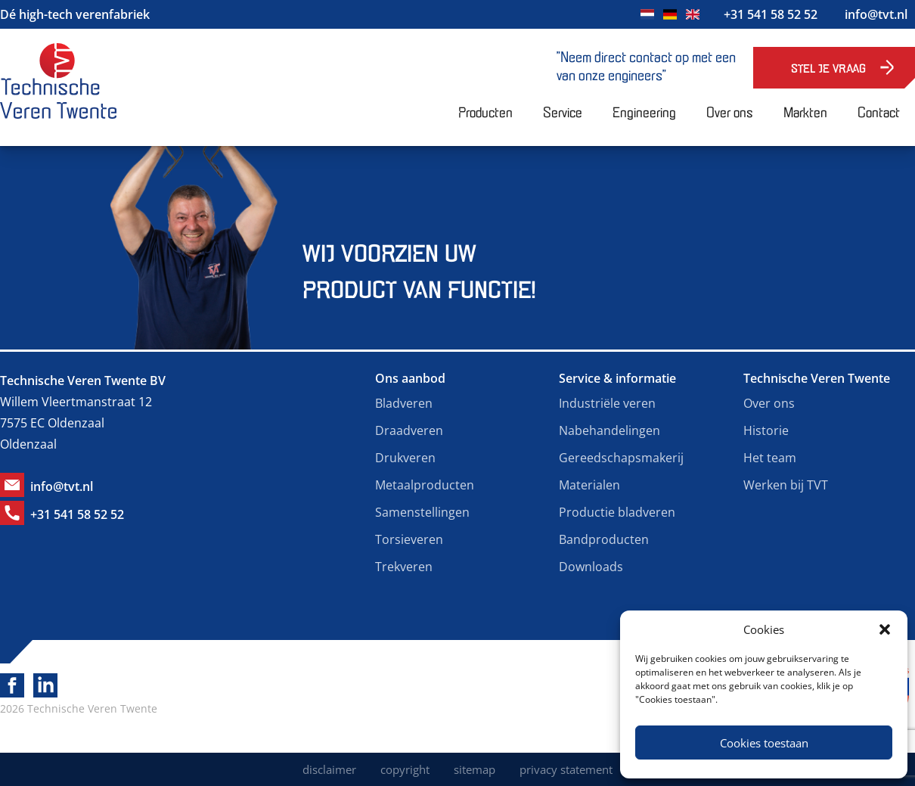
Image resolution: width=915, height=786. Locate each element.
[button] (884, 629)
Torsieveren (409, 539)
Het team (769, 457)
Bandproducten (604, 539)
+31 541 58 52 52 (770, 14)
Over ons (729, 111)
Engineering (644, 111)
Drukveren (405, 457)
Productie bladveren (617, 512)
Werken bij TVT (785, 485)
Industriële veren (607, 403)
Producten (485, 111)
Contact (879, 111)
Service (562, 111)
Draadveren (409, 430)
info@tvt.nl (876, 14)
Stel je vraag (828, 68)
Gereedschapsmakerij (621, 457)
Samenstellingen (422, 512)
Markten (805, 111)
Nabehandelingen (609, 430)
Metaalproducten (424, 485)
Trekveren (404, 566)
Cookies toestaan (764, 742)
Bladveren (404, 403)
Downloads (591, 566)
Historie (766, 430)
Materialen (589, 485)
